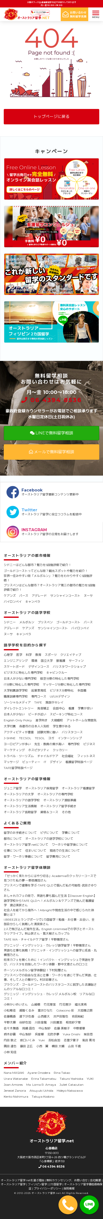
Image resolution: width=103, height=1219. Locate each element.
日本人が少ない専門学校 (20, 678)
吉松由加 (54, 1040)
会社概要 (95, 1180)
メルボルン (26, 622)
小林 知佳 (10, 1052)
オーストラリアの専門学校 (55, 794)
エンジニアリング (16, 660)
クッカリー (60, 750)
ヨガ (51, 738)
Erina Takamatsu (43, 1078)
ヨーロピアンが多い (17, 744)
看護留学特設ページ (78, 762)
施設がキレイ (55, 702)
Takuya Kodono (43, 1096)
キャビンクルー (56, 672)
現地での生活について (65, 850)
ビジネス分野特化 (62, 690)
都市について (13, 838)
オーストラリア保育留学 (41, 788)
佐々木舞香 (11, 1028)
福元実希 (81, 1004)
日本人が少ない (14, 714)
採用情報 (69, 1188)
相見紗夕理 (73, 1022)
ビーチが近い (37, 714)
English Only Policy (18, 720)
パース (23, 595)
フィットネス (86, 756)
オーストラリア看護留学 (78, 788)
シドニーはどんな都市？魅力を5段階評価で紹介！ (37, 565)
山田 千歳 (74, 1046)
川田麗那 (56, 1022)
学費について (71, 833)
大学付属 (10, 726)
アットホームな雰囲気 (81, 720)
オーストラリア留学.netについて (26, 844)
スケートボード (14, 666)
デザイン (56, 762)
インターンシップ (70, 738)
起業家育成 (38, 690)
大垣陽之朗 (85, 1010)
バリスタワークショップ (69, 666)
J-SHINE (10, 738)
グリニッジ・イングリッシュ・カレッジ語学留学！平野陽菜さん (47, 945)
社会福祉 (68, 756)
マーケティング (14, 750)
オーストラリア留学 (13, 1184)
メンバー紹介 (15, 1063)
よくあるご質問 (17, 823)
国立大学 (47, 660)
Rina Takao (62, 1073)
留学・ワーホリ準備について (23, 856)
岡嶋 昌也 (28, 1028)
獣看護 (60, 660)
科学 (29, 655)
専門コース (38, 696)
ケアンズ (10, 595)
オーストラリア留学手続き (58, 806)
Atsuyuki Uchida (41, 1090)
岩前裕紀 (78, 1016)
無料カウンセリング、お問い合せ (67, 1180)
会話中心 (59, 708)
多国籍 (81, 690)
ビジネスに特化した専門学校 (23, 672)
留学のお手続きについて (20, 833)
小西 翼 (42, 1046)
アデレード (39, 595)
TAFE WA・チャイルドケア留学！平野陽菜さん (36, 939)
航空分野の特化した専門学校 (59, 678)
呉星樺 (39, 1034)
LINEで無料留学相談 (51, 433)
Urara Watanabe (16, 1078)
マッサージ (11, 762)
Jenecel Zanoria (15, 1090)
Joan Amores (13, 1084)
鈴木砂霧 (10, 1034)
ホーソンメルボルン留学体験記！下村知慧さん (35, 970)
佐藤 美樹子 (62, 1028)
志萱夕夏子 (71, 1040)
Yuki (41, 1040)
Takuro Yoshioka (71, 1078)
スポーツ (51, 655)
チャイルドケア (47, 756)
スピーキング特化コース (66, 714)
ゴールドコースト (68, 622)
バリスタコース (72, 732)
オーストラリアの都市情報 (27, 555)
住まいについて (35, 850)
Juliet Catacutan (72, 1084)
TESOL (40, 738)
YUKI (90, 1078)
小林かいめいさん (16, 1004)
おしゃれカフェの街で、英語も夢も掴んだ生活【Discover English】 (50, 896)
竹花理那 (50, 1004)
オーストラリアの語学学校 (27, 612)
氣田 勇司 (88, 1040)
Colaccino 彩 (65, 1010)
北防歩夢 (53, 1034)
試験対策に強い (47, 732)
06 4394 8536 (51, 400)
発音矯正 (43, 708)
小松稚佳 (10, 1010)
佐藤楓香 (10, 1016)
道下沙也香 (26, 1016)
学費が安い (85, 708)
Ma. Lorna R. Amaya (41, 1084)
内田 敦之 (10, 1040)
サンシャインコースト (65, 595)
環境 (34, 660)
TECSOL (25, 738)
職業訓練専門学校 (16, 696)
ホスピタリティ (38, 750)
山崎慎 (35, 1004)
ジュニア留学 (13, 788)
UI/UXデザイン (60, 696)
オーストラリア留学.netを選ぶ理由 (22, 1180)
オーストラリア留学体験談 (27, 867)
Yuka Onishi (71, 1034)
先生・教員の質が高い (49, 744)
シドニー (10, 622)
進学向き (42, 720)
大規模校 (57, 720)
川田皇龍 (41, 1022)
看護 (71, 708)
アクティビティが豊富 (19, 732)
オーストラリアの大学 (19, 794)
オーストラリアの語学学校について (49, 838)
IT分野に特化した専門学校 (21, 684)
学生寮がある (62, 726)
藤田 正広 (26, 1046)
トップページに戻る (52, 116)
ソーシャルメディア (17, 702)
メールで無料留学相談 (51, 452)
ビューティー (31, 762)
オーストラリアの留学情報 (27, 779)
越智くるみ (26, 1010)
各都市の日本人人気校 (34, 726)
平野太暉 (10, 1022)
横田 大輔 (58, 1046)
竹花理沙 (65, 1004)
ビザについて (49, 833)
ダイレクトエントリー (19, 708)
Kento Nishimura (16, 1096)
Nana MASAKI (14, 1073)
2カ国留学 (55, 1184)
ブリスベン (45, 622)
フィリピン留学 (37, 1184)
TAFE (38, 702)
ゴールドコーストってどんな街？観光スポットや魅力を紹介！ (46, 571)
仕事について (13, 850)
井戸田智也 (60, 1016)
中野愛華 (79, 1028)
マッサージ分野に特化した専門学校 (67, 684)
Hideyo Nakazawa (70, 1090)
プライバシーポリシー (47, 1188)
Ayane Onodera (39, 1073)
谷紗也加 (25, 1022)
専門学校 (74, 744)
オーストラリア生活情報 (20, 806)
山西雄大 (44, 1016)
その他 (66, 812)
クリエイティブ (70, 655)
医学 (19, 655)
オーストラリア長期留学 (20, 812)
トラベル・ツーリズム (19, 756)
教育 (38, 655)
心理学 (8, 655)
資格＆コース (49, 812)
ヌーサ (88, 595)
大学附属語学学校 (16, 690)
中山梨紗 (44, 1028)
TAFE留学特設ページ (18, 768)
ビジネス (89, 744)
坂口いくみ (27, 1040)
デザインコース (38, 666)
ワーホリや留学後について (70, 844)
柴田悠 (88, 1034)
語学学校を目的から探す (25, 645)
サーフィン (76, 660)
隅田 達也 (10, 1046)
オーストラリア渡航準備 (59, 800)
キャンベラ (32, 601)
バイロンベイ (13, 601)
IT (45, 762)
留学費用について (58, 856)
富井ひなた (45, 1010)
